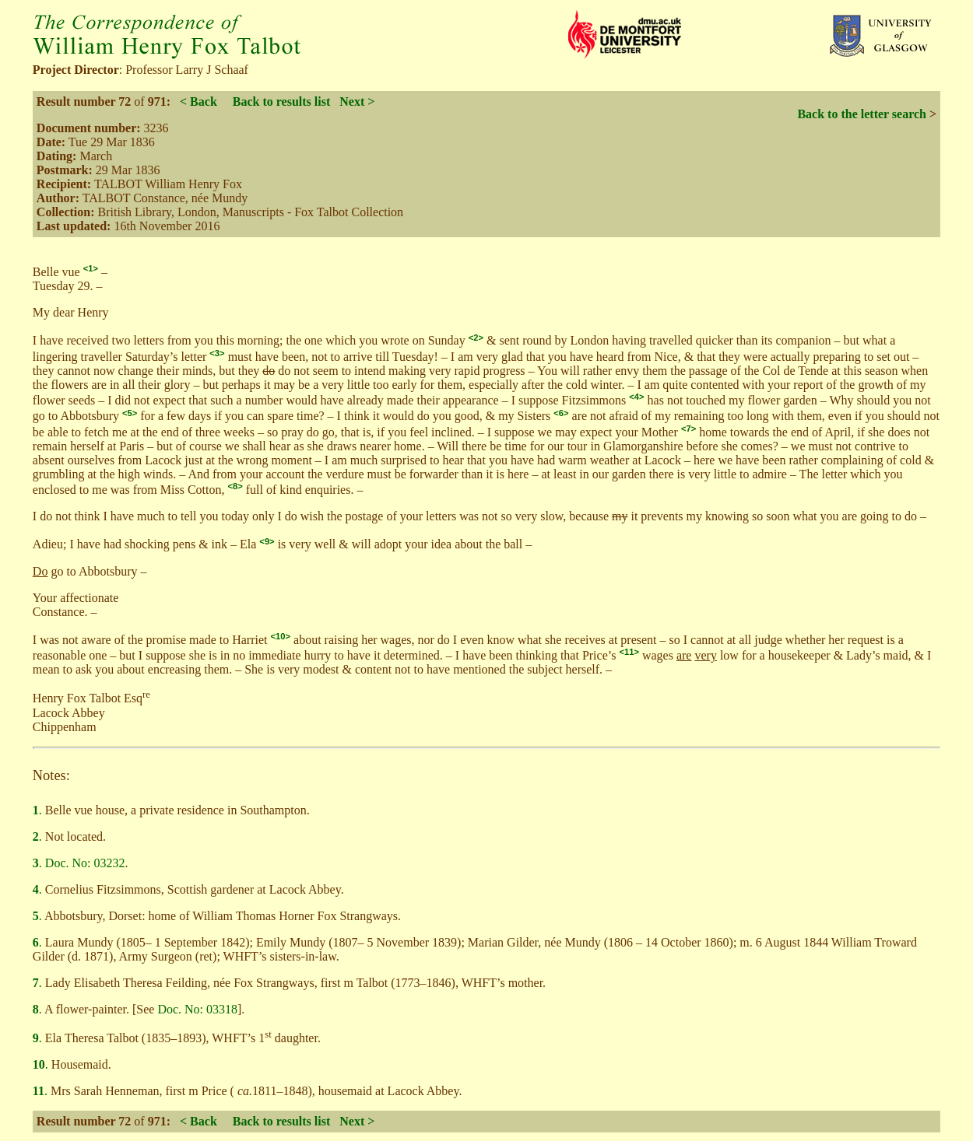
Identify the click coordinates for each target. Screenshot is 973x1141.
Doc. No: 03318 (197, 1009)
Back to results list (281, 101)
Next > (356, 101)
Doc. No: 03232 (85, 863)
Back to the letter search (861, 114)
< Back (198, 101)
